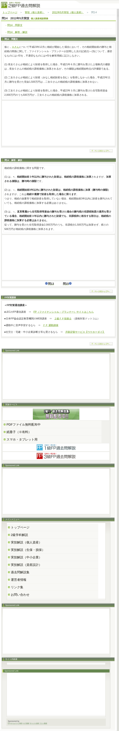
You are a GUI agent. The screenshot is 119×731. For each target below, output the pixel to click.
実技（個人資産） (35, 12)
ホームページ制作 (16, 723)
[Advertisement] (58, 123)
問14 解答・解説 (17, 32)
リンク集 (17, 587)
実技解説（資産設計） (26, 564)
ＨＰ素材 (26, 723)
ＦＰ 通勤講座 (50, 325)
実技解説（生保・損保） (28, 550)
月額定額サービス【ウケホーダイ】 (85, 332)
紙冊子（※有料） (19, 432)
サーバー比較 (34, 723)
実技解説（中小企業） (26, 557)
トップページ (9, 12)
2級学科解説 (19, 535)
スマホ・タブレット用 (22, 439)
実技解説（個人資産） (26, 542)
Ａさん (15, 47)
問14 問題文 (14, 25)
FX (9, 723)
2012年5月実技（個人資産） (68, 12)
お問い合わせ (20, 594)
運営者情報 (18, 579)
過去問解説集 (20, 572)
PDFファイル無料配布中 (24, 424)
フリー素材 (43, 723)
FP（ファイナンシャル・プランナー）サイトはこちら (63, 312)
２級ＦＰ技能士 (63, 318)
